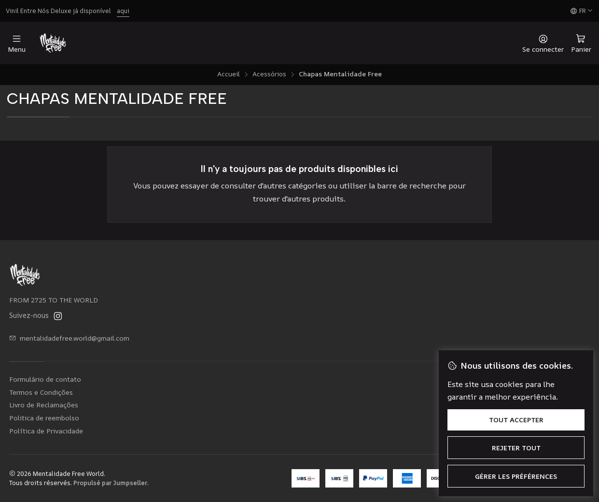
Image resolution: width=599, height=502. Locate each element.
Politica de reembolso (44, 417)
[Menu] (17, 43)
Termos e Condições (41, 392)
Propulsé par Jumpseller (110, 482)
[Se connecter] (543, 43)
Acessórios (269, 74)
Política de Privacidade (46, 430)
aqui (123, 10)
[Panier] (581, 43)
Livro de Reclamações (43, 404)
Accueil (228, 74)
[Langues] (581, 11)
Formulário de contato (45, 379)
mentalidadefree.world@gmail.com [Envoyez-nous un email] (69, 338)
